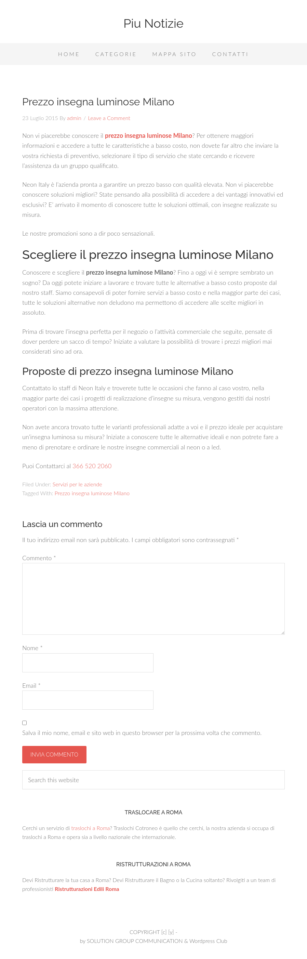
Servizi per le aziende (77, 484)
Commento (39, 558)
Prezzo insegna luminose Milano (92, 493)
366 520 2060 (91, 466)
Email (31, 685)
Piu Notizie (153, 23)
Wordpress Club (208, 940)
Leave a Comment (109, 118)
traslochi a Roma (90, 828)
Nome (32, 648)
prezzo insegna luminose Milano (148, 135)
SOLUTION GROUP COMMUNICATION (135, 940)
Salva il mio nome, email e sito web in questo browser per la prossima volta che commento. (142, 732)
